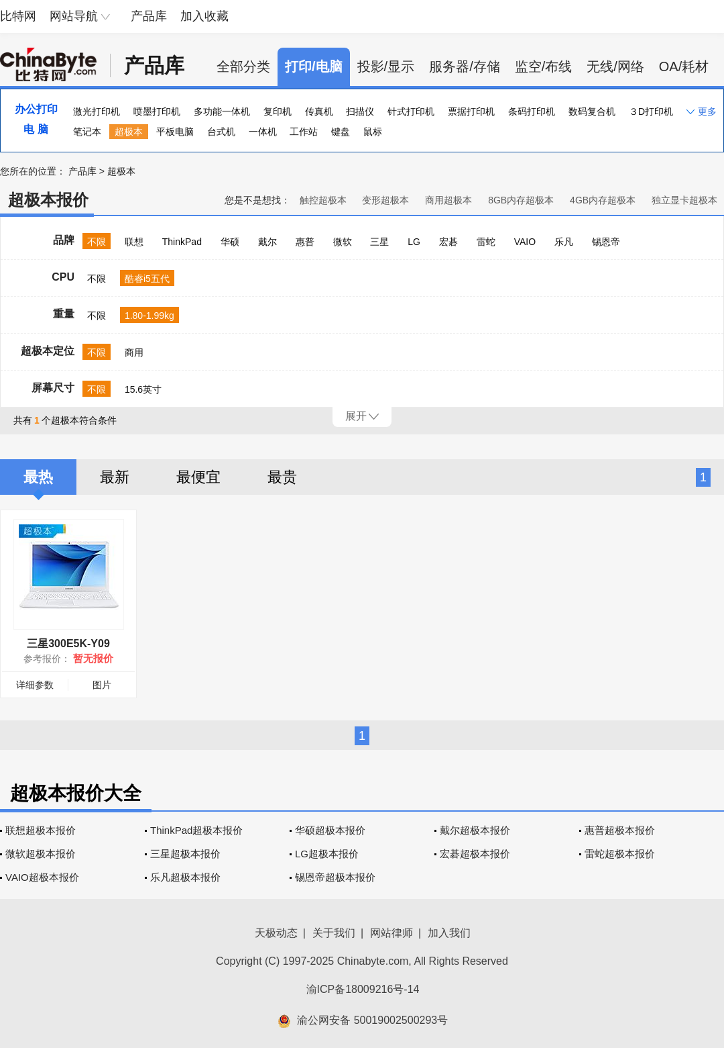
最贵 (282, 477)
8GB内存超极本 (521, 200)
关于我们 (333, 933)
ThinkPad (182, 241)
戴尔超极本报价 (475, 830)
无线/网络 (615, 66)
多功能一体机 (222, 111)
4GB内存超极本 (603, 200)
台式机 (221, 131)
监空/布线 (543, 66)
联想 (134, 241)
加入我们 (449, 933)
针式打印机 (410, 111)
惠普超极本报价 (620, 830)
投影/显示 (386, 66)
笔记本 (87, 131)
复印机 (277, 111)
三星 (379, 241)
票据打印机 (471, 111)
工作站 (304, 131)
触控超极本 (323, 200)
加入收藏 (204, 16)
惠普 (305, 241)
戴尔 (267, 241)
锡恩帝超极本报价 (335, 877)
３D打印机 (651, 111)
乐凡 (563, 241)
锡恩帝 (606, 241)
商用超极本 (448, 200)
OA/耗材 (684, 66)
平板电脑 (175, 131)
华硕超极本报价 (330, 830)
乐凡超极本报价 (185, 877)
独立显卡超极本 (684, 200)
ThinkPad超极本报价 (196, 830)
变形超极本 (385, 200)
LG (414, 241)
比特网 (18, 16)
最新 (114, 477)
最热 (38, 477)
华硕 (230, 241)
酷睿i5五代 (147, 278)
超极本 (129, 131)
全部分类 (243, 66)
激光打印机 (96, 111)
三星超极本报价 (185, 853)
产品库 (149, 16)
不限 (96, 241)
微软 (342, 241)
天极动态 (276, 933)
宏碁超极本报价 (475, 853)
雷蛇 (486, 241)
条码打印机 (531, 111)
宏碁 (448, 241)
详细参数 (35, 684)
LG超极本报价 (327, 853)
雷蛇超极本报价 (620, 853)
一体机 (263, 131)
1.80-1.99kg (149, 315)
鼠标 (372, 131)
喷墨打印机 (156, 111)
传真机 (319, 111)
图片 (102, 684)
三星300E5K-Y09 (68, 643)
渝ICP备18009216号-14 (363, 989)
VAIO (525, 241)
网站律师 (391, 933)
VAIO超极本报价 (42, 877)
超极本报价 (48, 200)
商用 (134, 352)
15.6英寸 (143, 389)
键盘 (340, 131)
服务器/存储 (464, 66)
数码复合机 (591, 111)
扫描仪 (360, 111)
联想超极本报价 (40, 830)
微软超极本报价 (40, 853)
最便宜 (198, 477)
